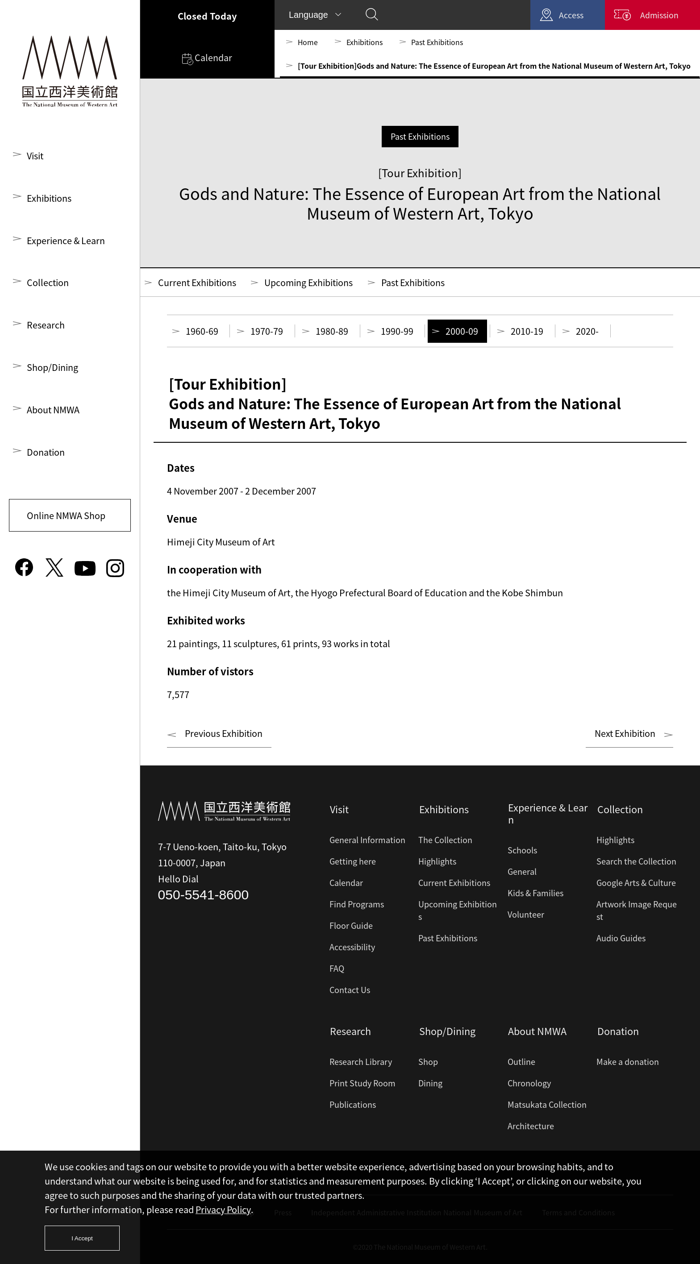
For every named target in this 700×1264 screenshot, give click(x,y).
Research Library (360, 1062)
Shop (428, 1062)
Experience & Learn (66, 241)
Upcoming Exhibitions (312, 282)
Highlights (437, 862)
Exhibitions (50, 198)
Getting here (352, 862)
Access (568, 15)
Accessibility (352, 947)
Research (46, 326)
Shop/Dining (53, 369)
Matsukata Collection (547, 1104)
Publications (352, 1104)
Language (309, 15)
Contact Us (349, 990)
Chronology (529, 1083)
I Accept (82, 1238)
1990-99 (397, 331)
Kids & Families (535, 894)
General (522, 872)
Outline (521, 1062)
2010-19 (528, 331)
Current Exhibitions (198, 282)
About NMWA (53, 412)
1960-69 (202, 331)
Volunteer (526, 915)
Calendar (207, 59)
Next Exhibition (623, 734)
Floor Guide (351, 926)
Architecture (531, 1126)
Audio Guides (621, 938)
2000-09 (462, 331)
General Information (367, 840)
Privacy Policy (224, 1208)
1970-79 (267, 331)
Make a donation (627, 1062)
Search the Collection (636, 862)
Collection (48, 284)
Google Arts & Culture (636, 883)
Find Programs (356, 904)
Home (308, 42)
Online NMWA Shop (67, 519)
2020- (588, 331)
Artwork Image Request (636, 910)
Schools (522, 851)
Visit (36, 155)
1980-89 (332, 331)
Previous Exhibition (225, 734)
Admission (658, 15)
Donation (46, 455)
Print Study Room (362, 1083)
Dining (430, 1083)
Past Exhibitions (437, 42)
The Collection (445, 840)
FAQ (336, 969)
